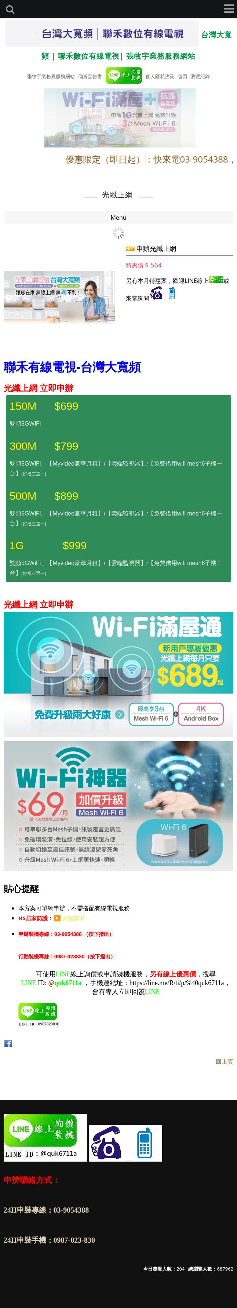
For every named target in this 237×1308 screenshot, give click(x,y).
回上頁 (224, 1061)
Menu (119, 218)
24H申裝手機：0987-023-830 (49, 1240)
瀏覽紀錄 (200, 76)
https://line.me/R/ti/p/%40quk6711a (177, 983)
